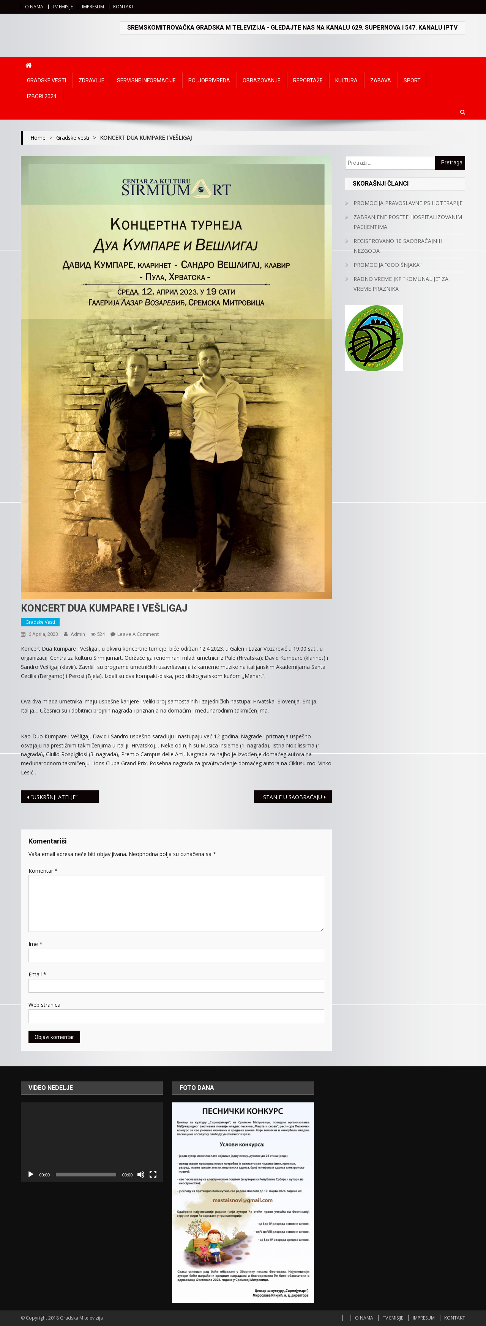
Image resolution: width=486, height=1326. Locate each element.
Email (37, 974)
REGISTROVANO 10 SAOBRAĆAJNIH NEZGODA (397, 245)
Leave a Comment (138, 634)
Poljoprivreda (209, 80)
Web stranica (44, 1004)
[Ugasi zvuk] (141, 1174)
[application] (92, 1142)
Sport (412, 80)
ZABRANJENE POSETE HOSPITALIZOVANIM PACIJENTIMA (407, 221)
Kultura (346, 80)
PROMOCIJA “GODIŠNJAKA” (387, 264)
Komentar (43, 870)
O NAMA (34, 6)
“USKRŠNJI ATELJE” (54, 797)
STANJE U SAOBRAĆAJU (292, 797)
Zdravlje (91, 80)
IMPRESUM (93, 6)
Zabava (380, 80)
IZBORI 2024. (42, 96)
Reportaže (308, 80)
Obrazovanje (262, 80)
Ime (35, 944)
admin (78, 634)
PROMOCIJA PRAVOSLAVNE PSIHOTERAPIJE (407, 203)
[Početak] (31, 1174)
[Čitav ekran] (153, 1174)
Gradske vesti (46, 80)
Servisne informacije (146, 80)
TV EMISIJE (62, 6)
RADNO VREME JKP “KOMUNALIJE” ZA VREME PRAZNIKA (400, 283)
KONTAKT (123, 6)
